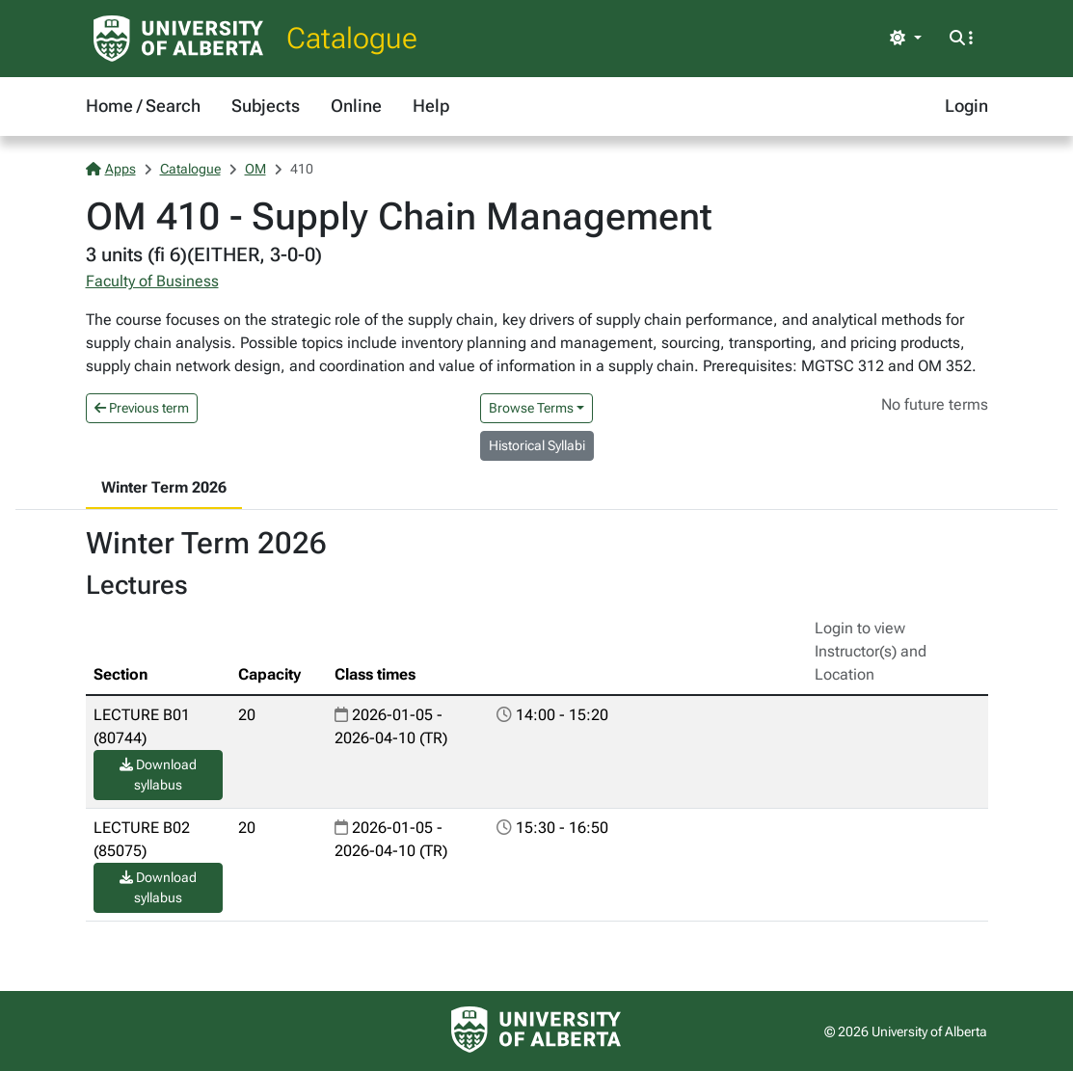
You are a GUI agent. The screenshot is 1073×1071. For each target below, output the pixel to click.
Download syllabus (158, 774)
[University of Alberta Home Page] (178, 38)
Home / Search (143, 105)
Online (356, 105)
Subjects (265, 105)
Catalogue (351, 38)
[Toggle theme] (905, 38)
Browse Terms (531, 407)
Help (431, 105)
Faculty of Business (152, 281)
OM (255, 168)
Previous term (141, 407)
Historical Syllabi (537, 445)
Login (966, 105)
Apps (111, 168)
